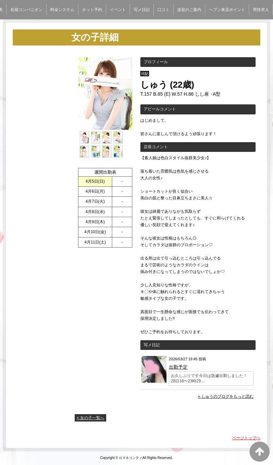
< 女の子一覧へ (90, 417)
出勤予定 (178, 367)
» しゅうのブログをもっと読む (226, 396)
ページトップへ (246, 438)
